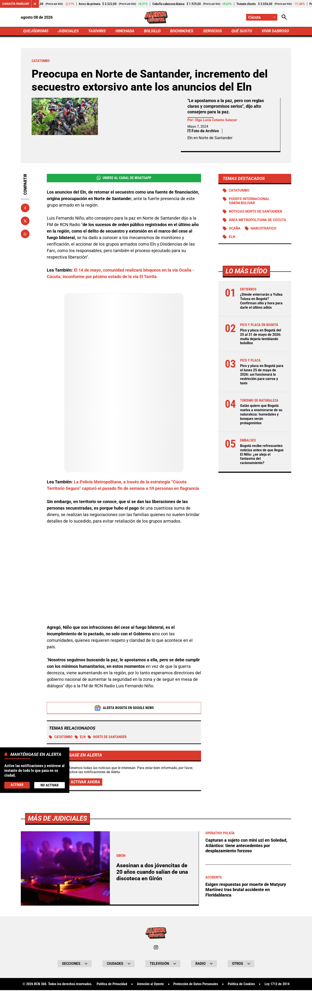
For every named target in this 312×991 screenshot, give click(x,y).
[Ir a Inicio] (156, 17)
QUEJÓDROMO (35, 31)
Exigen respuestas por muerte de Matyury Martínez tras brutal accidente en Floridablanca (245, 890)
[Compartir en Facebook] (25, 209)
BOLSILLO (152, 31)
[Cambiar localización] (261, 17)
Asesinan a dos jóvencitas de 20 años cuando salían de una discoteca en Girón (152, 872)
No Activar (49, 785)
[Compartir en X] (25, 221)
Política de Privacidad (112, 985)
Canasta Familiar (15, 4)
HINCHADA (124, 31)
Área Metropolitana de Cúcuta (257, 221)
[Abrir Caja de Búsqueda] (284, 17)
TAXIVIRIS (97, 31)
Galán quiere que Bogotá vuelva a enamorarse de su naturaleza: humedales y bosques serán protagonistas (261, 413)
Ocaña (234, 230)
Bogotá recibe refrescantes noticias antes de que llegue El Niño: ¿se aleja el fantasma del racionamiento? (262, 453)
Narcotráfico (263, 230)
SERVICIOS (212, 31)
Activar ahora (85, 782)
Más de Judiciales (57, 819)
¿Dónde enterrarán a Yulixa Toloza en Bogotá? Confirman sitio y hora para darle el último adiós (261, 302)
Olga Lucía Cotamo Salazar (216, 121)
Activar (17, 785)
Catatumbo (61, 738)
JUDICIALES (68, 31)
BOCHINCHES (181, 31)
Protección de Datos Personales (195, 985)
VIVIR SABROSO (275, 31)
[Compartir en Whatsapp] (25, 234)
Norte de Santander (107, 738)
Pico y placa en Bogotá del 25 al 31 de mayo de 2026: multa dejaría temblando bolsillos (260, 337)
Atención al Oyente (150, 985)
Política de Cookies (241, 985)
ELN (80, 738)
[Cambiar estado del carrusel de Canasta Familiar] (35, 4)
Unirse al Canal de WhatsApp (123, 179)
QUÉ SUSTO (241, 31)
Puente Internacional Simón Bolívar (249, 202)
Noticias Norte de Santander (255, 213)
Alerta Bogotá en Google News (124, 708)
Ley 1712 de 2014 (277, 985)
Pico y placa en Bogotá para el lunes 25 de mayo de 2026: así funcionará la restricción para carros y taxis (261, 374)
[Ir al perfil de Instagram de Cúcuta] (156, 948)
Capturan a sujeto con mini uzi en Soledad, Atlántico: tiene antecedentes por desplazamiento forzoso (246, 846)
